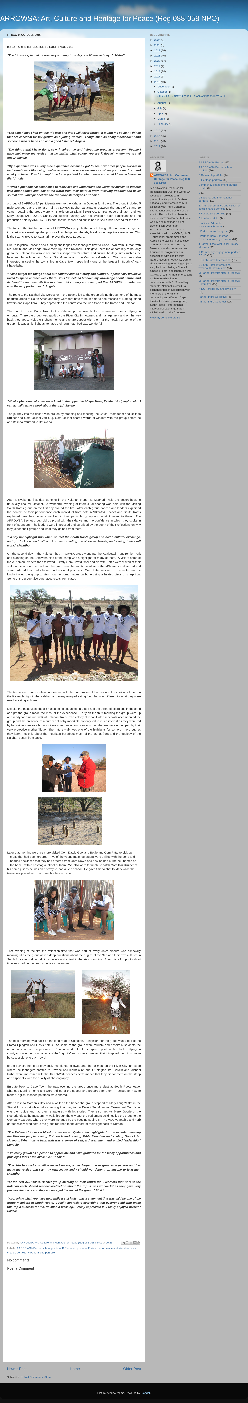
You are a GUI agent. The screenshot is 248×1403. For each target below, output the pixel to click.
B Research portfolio (74, 1248)
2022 (157, 50)
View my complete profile (165, 317)
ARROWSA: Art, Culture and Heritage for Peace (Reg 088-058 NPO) (109, 18)
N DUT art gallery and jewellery (217, 288)
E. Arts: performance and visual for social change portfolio (219, 207)
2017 (157, 76)
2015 (157, 130)
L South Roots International (215, 260)
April (160, 113)
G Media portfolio (209, 218)
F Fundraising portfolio (41, 1252)
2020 (157, 60)
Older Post (132, 1369)
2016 (157, 81)
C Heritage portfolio (210, 179)
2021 (157, 55)
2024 (157, 39)
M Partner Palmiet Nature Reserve (219, 272)
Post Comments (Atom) (38, 1377)
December (164, 86)
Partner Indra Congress (213, 301)
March (161, 118)
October (162, 91)
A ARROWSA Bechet (211, 162)
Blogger (145, 1392)
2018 (157, 71)
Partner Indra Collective (213, 296)
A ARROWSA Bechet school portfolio (39, 1248)
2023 (157, 45)
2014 (157, 135)
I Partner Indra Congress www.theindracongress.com (215, 237)
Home (75, 1369)
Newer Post (17, 1369)
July (160, 108)
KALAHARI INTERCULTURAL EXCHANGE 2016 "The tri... (192, 96)
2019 (157, 66)
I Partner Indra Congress (213, 231)
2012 (157, 146)
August (162, 102)
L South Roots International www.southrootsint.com (215, 266)
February (163, 123)
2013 (157, 141)
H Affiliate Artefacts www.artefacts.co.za (211, 225)
